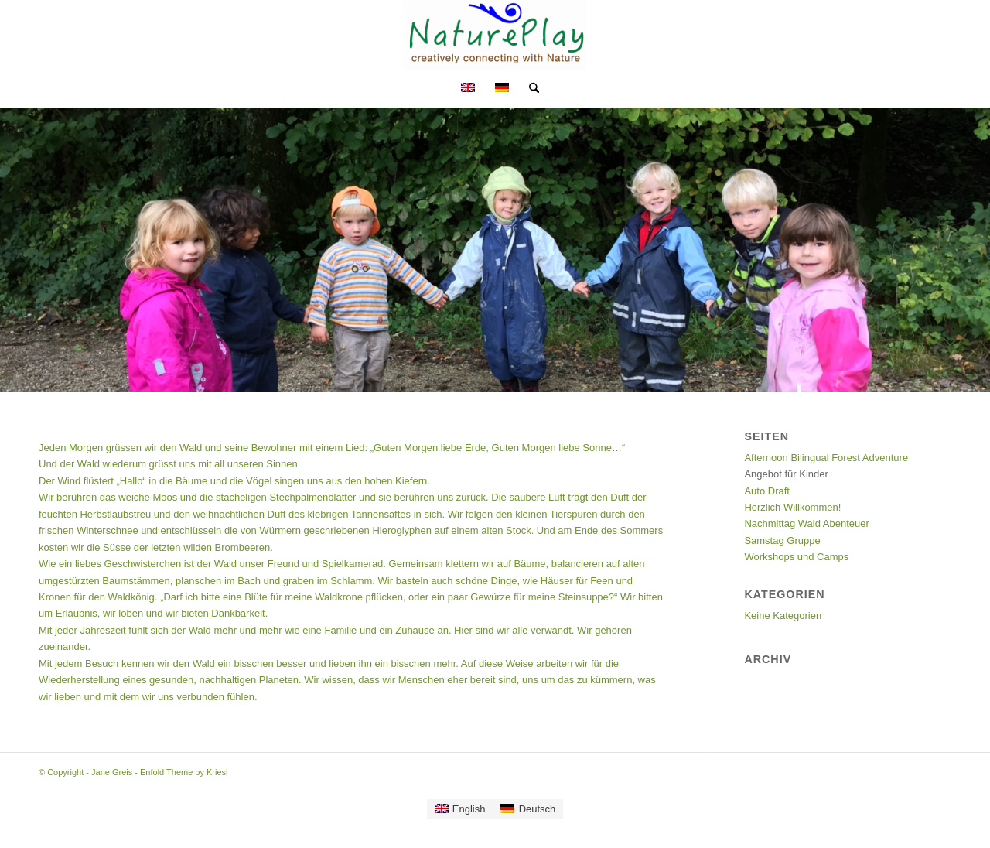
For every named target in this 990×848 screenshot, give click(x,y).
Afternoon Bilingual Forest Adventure (826, 457)
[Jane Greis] (495, 35)
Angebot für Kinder (786, 474)
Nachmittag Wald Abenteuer (806, 523)
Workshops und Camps (796, 556)
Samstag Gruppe (782, 540)
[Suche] (529, 89)
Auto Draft (767, 491)
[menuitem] (529, 89)
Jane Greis (111, 772)
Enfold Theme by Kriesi (184, 772)
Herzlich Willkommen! (792, 507)
